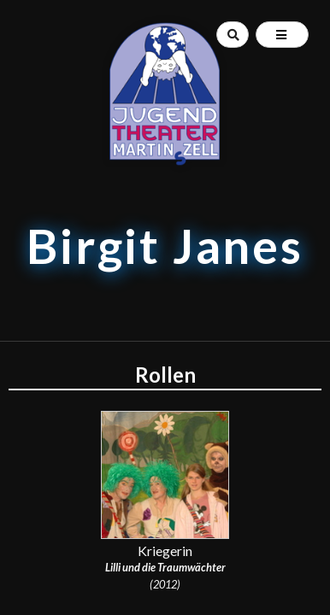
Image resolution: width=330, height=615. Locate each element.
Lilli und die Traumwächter (165, 567)
